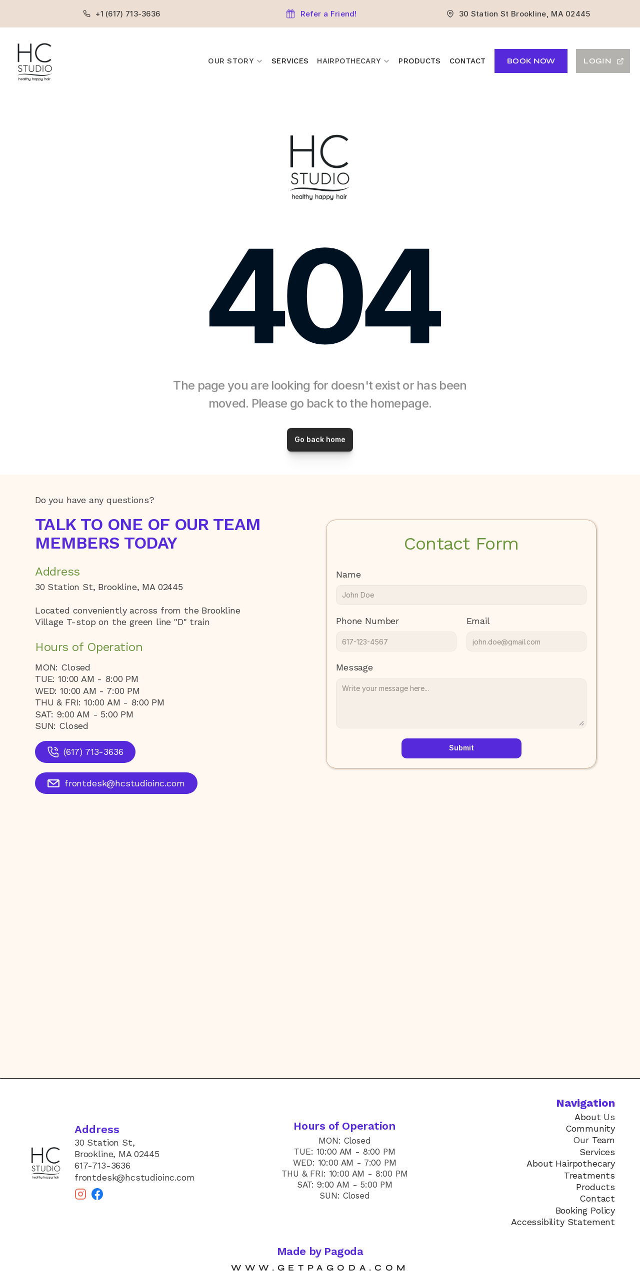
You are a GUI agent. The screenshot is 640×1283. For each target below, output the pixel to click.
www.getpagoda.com (320, 1268)
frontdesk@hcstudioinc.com (124, 783)
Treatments (589, 1175)
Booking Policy (585, 1210)
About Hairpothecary (570, 1163)
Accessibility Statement (563, 1222)
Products (419, 60)
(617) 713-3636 (93, 751)
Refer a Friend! (328, 13)
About (587, 1117)
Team (603, 1140)
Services (290, 60)
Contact (468, 60)
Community (590, 1128)
